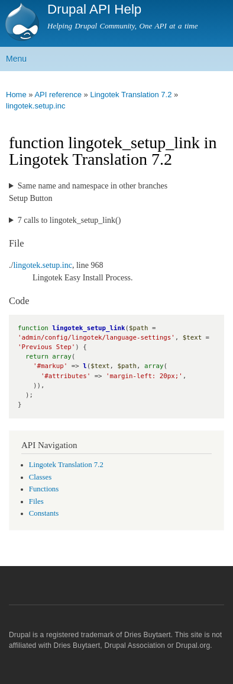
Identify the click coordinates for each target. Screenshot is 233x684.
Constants (44, 513)
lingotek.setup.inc (35, 105)
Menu (16, 58)
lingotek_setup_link (88, 328)
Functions (44, 489)
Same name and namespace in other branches (92, 185)
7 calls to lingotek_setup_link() (69, 220)
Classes (40, 477)
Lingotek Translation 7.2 (130, 94)
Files (36, 501)
